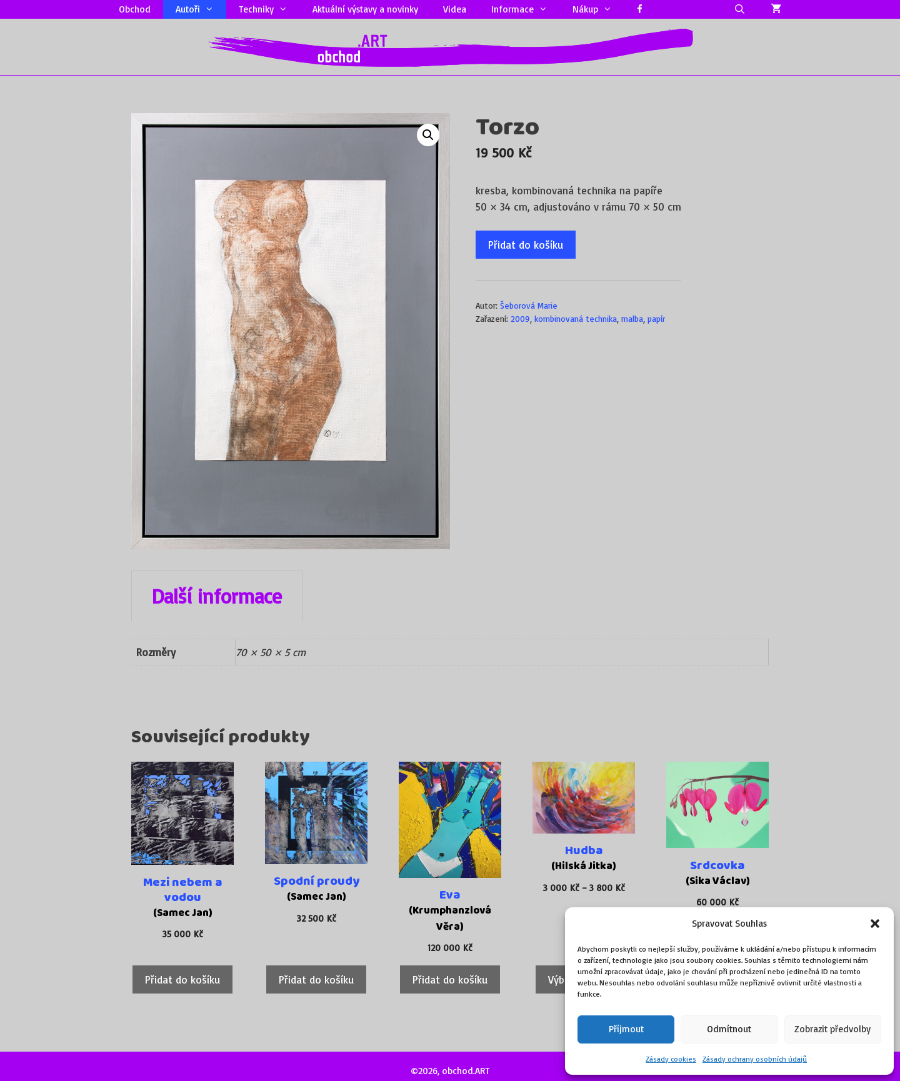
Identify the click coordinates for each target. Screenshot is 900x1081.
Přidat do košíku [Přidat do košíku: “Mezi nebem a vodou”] (182, 979)
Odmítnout (729, 1029)
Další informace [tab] (217, 596)
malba (632, 318)
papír (656, 318)
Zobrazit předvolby (832, 1029)
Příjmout (626, 1029)
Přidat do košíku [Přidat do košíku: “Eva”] (450, 979)
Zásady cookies (671, 1059)
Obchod (135, 9)
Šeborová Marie (529, 305)
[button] (875, 923)
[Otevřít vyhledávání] (739, 9)
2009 (520, 318)
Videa (454, 9)
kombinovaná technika (575, 318)
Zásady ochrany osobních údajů (754, 1059)
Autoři (201, 9)
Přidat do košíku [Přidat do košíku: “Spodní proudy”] (316, 979)
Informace (525, 9)
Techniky (269, 9)
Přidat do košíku (525, 244)
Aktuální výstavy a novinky (365, 9)
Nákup (598, 9)
